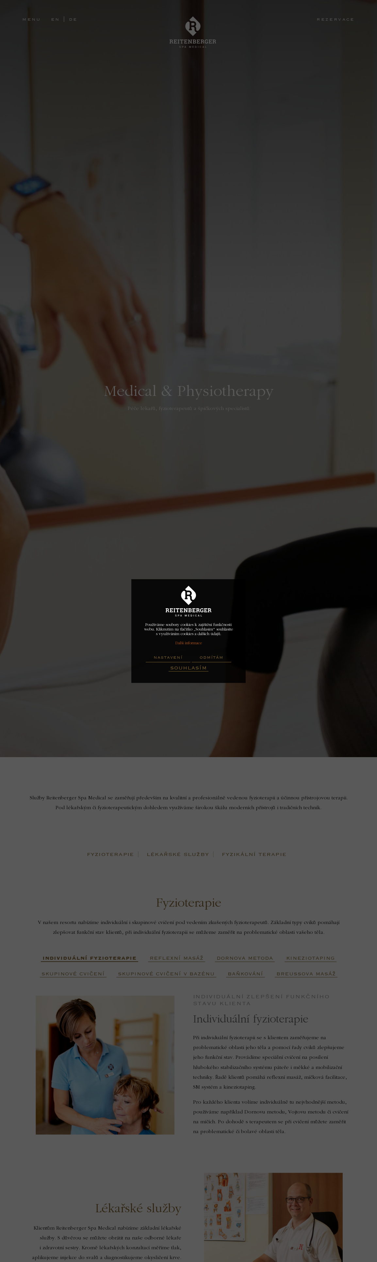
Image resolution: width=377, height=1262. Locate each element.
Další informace (188, 643)
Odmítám (211, 657)
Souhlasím (188, 668)
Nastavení (168, 657)
